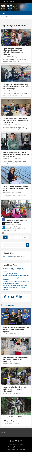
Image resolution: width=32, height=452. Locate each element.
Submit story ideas (8, 256)
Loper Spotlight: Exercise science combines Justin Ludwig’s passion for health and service (16, 154)
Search (27, 245)
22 (19, 237)
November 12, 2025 (8, 333)
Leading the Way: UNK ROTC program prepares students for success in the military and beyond (16, 419)
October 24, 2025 (7, 423)
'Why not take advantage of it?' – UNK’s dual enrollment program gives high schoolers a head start (15, 287)
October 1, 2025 (7, 57)
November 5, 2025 (7, 393)
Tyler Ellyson (15, 57)
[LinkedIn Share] (3, 227)
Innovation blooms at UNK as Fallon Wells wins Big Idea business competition (15, 359)
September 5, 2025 (8, 192)
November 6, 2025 (7, 363)
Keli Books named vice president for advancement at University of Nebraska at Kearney (14, 270)
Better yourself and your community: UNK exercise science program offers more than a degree (16, 87)
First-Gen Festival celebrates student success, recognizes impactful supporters (16, 330)
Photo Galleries (8, 305)
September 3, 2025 (8, 224)
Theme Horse (18, 447)
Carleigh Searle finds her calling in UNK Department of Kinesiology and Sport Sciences (15, 120)
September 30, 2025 (8, 90)
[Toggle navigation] (3, 13)
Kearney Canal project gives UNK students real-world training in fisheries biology (14, 389)
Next (25, 237)
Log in (3, 432)
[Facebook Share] (3, 219)
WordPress (21, 449)
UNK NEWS (7, 5)
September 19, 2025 (8, 158)
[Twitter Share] (3, 223)
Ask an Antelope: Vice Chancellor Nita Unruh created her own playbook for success (16, 188)
